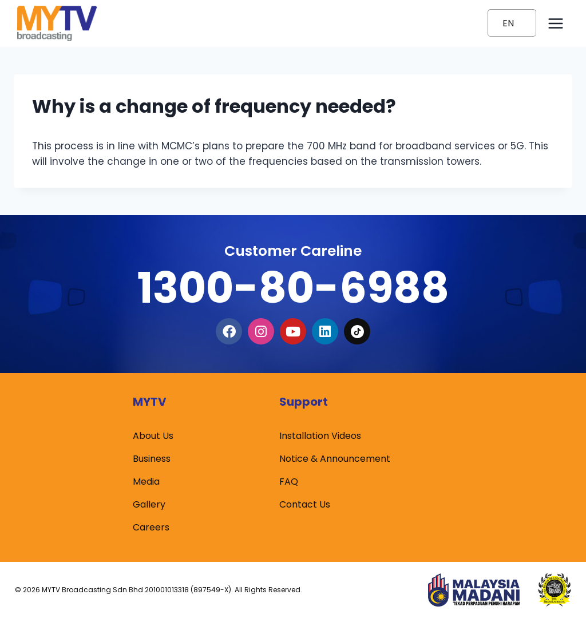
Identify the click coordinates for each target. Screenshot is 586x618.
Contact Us (304, 504)
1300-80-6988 (293, 288)
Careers (151, 527)
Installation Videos (320, 435)
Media (146, 481)
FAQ (288, 481)
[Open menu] (555, 23)
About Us (153, 435)
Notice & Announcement (334, 458)
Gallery (149, 504)
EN (508, 23)
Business (152, 458)
